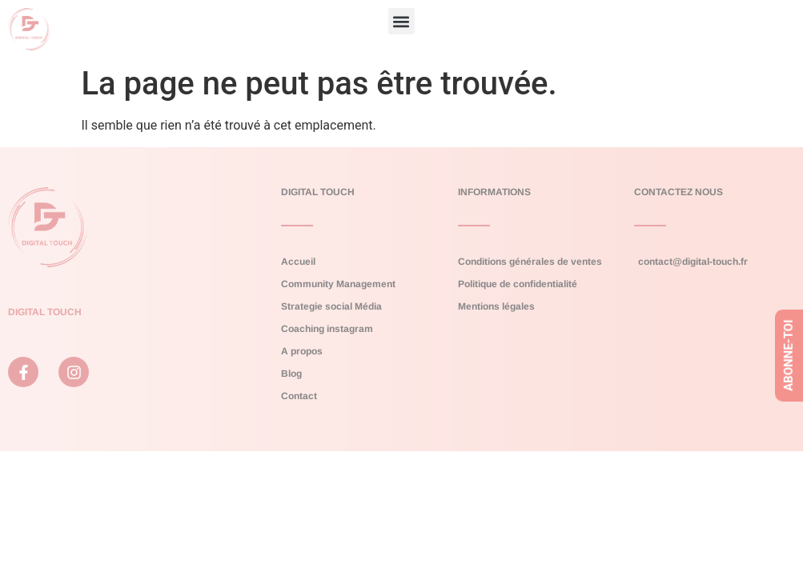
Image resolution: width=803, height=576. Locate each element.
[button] (401, 21)
